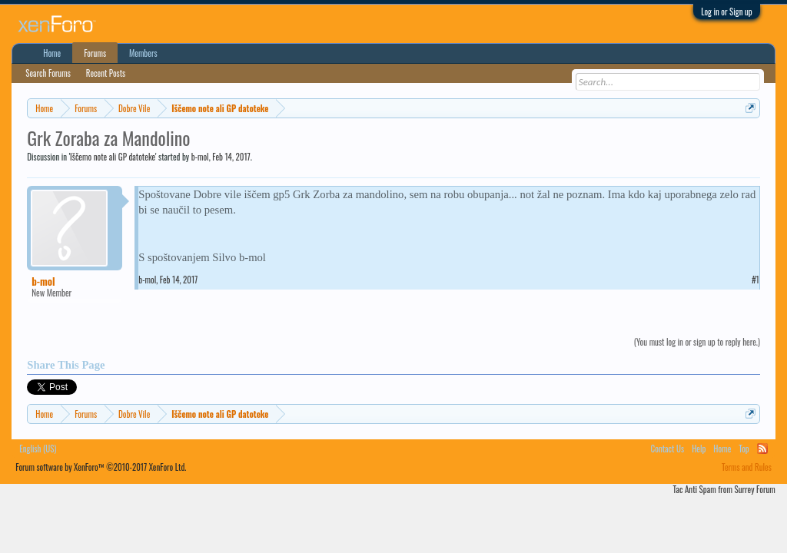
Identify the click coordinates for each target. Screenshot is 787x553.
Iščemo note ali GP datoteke (112, 157)
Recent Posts (105, 73)
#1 (755, 279)
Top (744, 448)
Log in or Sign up (726, 11)
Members (143, 53)
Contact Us (668, 448)
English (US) (37, 448)
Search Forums (48, 73)
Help (699, 448)
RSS (762, 448)
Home (52, 53)
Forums (95, 53)
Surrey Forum (755, 489)
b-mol (200, 157)
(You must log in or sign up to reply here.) (697, 342)
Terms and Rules (747, 467)
